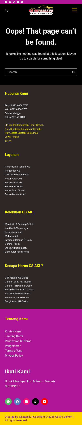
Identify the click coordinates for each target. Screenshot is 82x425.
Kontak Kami (13, 331)
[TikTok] (14, 2)
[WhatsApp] (22, 2)
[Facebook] (6, 2)
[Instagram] (10, 2)
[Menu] (74, 10)
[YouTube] (18, 2)
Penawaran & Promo (18, 341)
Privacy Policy (14, 355)
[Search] (6, 10)
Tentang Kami (14, 336)
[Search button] (73, 72)
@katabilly (25, 416)
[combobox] (37, 72)
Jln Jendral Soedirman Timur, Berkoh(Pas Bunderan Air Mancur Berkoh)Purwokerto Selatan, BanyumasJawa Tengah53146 (24, 133)
